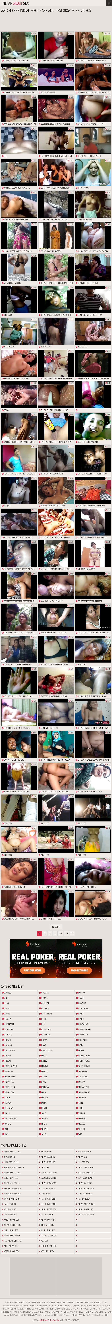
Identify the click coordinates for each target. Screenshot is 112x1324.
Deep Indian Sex (46, 1251)
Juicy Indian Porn (47, 1235)
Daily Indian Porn (10, 1198)
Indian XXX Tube (84, 1183)
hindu (80, 1019)
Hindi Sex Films (46, 1225)
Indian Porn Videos (85, 1204)
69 (61, 933)
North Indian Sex (10, 1251)
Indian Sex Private (47, 1209)
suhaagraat (82, 1087)
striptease (82, 1076)
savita (43, 1113)
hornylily (81, 1040)
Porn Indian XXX (10, 1246)
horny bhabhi (83, 1029)
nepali (43, 1076)
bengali (6, 1034)
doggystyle (45, 1050)
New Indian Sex (9, 1214)
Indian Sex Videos (47, 1183)
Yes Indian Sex (46, 1214)
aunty (6, 1013)
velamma (81, 1118)
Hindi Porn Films (10, 1162)
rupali (43, 1108)
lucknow (7, 1108)
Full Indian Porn (47, 1204)
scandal (44, 1118)
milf (5, 1129)
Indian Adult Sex (47, 1157)
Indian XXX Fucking (11, 1172)
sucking (80, 1081)
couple (43, 998)
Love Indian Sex (83, 1151)
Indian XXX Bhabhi (11, 1235)
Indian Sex (81, 1157)
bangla (6, 1019)
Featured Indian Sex (11, 1240)
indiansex (15, 3)
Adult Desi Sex (9, 1209)
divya (42, 1045)
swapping (81, 1097)
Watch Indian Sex (10, 1219)
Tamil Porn (44, 1193)
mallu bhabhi (9, 1118)
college (44, 992)
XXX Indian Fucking (11, 1151)
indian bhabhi (9, 1066)
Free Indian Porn (47, 1198)
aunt (5, 1008)
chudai (6, 1060)
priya (42, 1092)
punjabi (43, 1097)
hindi (79, 1013)
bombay (6, 1055)
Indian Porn (45, 1151)
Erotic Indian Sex (47, 1246)
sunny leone (83, 1092)
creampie (44, 1003)
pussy (42, 1102)
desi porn (44, 1034)
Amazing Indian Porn (12, 1188)
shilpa (43, 1123)
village (80, 1123)
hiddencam (82, 1008)
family (43, 1060)
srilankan (81, 1071)
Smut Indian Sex (47, 1230)
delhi (42, 1019)
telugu (80, 1113)
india (79, 1045)
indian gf (7, 1071)
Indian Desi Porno (84, 1167)
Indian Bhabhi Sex (84, 1209)
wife (79, 1134)
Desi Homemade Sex (85, 1172)
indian (80, 1050)
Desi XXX (43, 1240)
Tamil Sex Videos (47, 1188)
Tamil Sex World (84, 1193)
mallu (6, 1113)
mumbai (43, 1066)
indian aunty (83, 1055)
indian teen (8, 1087)
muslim (43, 1071)
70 (66, 933)
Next (56, 927)
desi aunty (45, 1029)
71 (72, 933)
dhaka (43, 1040)
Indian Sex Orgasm (85, 1214)
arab (5, 1003)
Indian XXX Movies (10, 1183)
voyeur (80, 1129)
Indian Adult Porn (85, 1188)
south (43, 1134)
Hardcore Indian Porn (13, 1167)
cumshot (44, 1008)
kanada (6, 1102)
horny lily (82, 1034)
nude (42, 1081)
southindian (83, 1066)
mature (6, 1123)
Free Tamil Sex (83, 1198)
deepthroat (45, 1013)
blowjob (7, 1045)
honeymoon (82, 1024)
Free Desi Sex (82, 1162)
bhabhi (6, 1040)
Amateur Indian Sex (11, 1193)
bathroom (8, 1024)
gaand (80, 998)
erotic (43, 1055)
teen (79, 1108)
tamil (79, 1102)
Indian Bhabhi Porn (11, 1225)
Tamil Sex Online (84, 1177)
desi (42, 1024)
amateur (7, 992)
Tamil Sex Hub (9, 1204)
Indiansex (44, 1167)
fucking (80, 992)
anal (5, 998)
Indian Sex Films (47, 1162)
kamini (6, 1097)
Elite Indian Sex (10, 1177)
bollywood (8, 1050)
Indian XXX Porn (47, 1219)
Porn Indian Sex (10, 1230)
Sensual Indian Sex (48, 1172)
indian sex (8, 1081)
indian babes (83, 1060)
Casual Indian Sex (47, 1177)
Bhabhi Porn (8, 1157)
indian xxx (8, 1092)
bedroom (7, 1029)
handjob (81, 1003)
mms (5, 1134)
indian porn (8, 1076)
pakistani (44, 1087)
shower (43, 1129)
